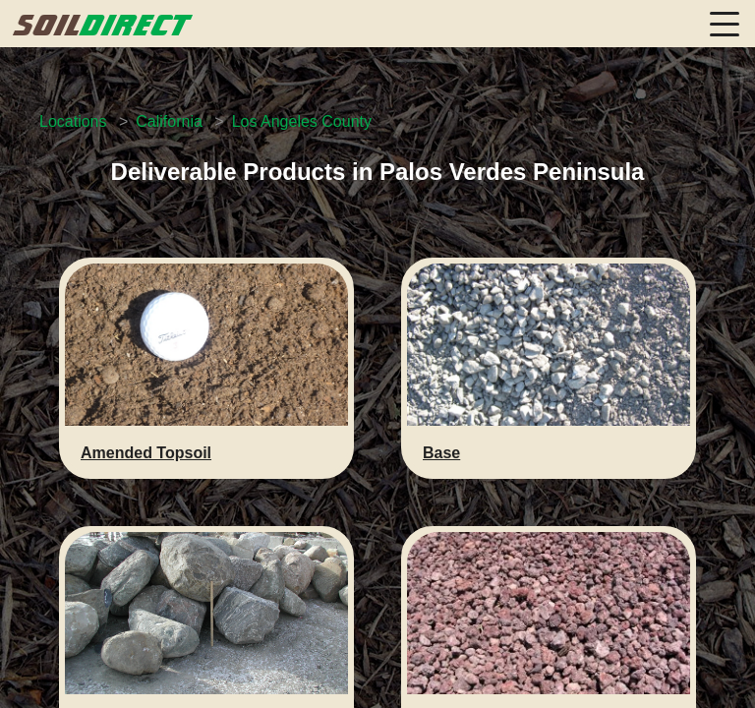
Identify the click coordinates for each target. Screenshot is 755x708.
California (169, 121)
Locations (73, 121)
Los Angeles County (302, 121)
